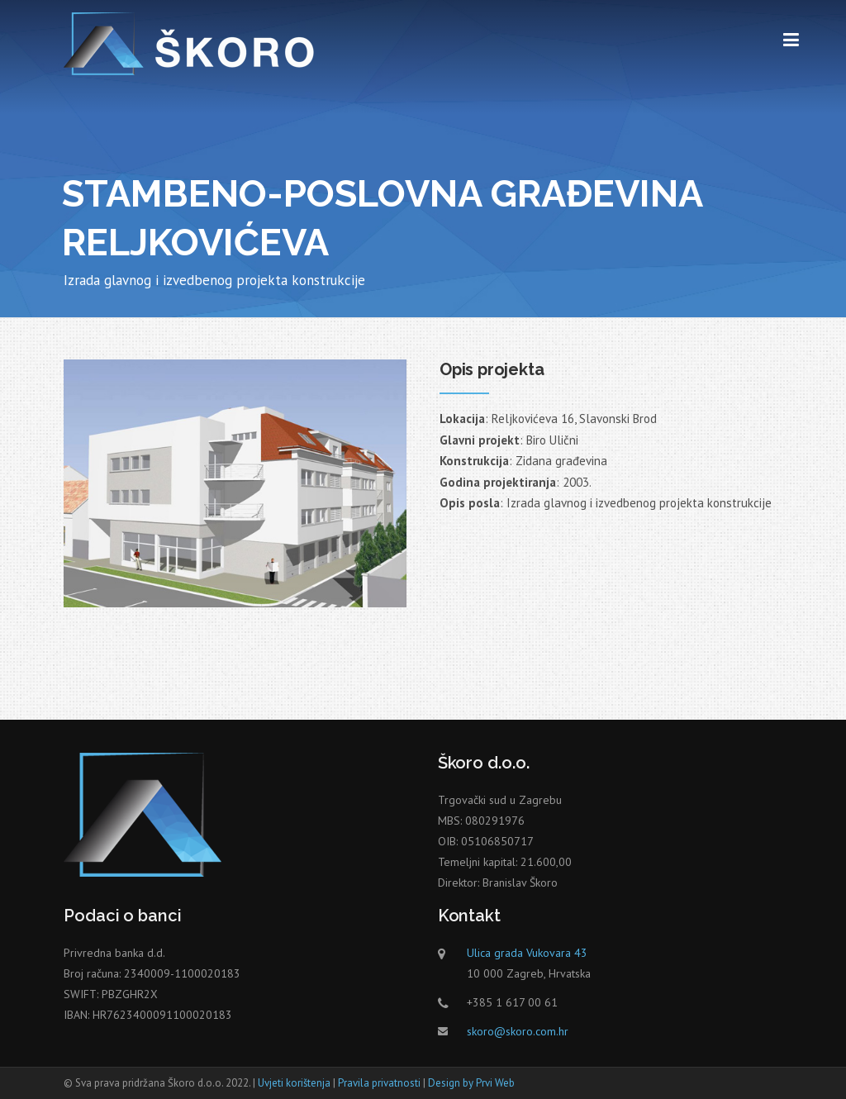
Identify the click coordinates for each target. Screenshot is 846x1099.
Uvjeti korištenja (294, 1083)
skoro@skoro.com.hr (517, 1031)
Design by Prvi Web (471, 1083)
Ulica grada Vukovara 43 (527, 952)
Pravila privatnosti (379, 1083)
